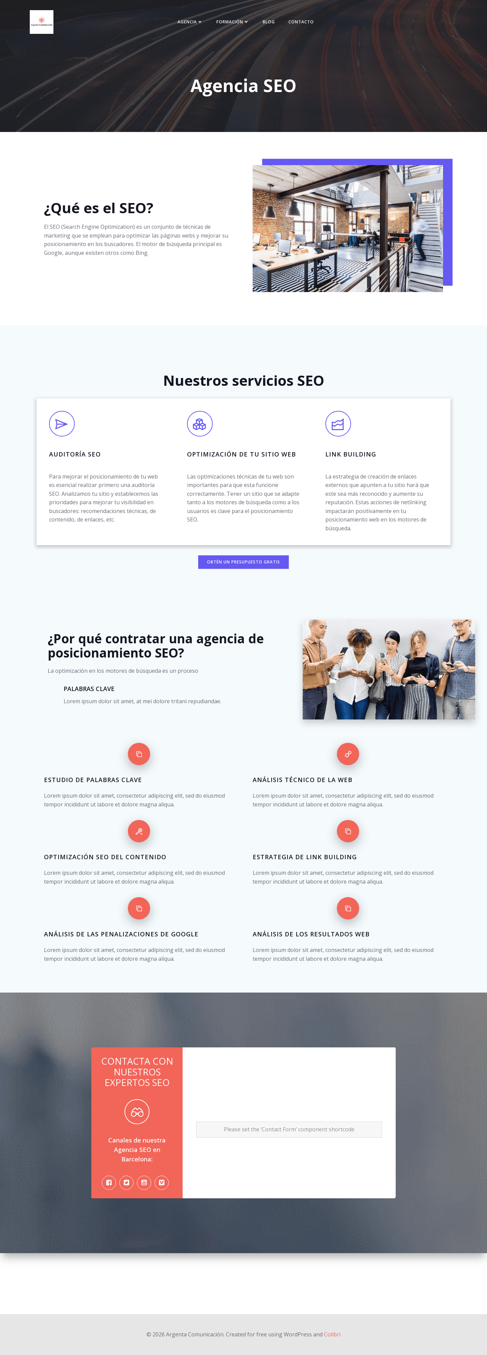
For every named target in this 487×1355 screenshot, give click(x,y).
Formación (234, 24)
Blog (270, 24)
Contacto (302, 24)
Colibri (332, 1334)
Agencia (191, 24)
